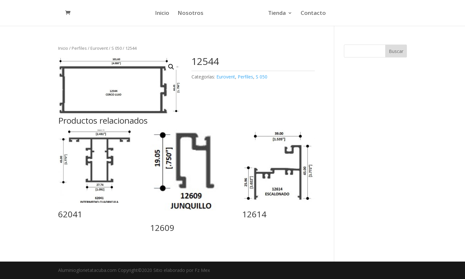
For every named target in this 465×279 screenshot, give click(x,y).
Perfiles (79, 48)
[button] (171, 67)
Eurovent (99, 48)
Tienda (277, 13)
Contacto (313, 13)
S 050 (116, 48)
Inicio (162, 13)
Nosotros (190, 13)
